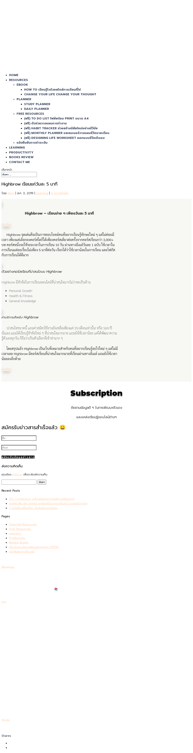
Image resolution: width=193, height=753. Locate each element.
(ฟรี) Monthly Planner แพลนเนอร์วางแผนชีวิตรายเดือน (66, 133)
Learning (42, 193)
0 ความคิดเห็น (60, 193)
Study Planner (37, 104)
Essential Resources (23, 525)
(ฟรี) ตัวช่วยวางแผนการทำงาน (45, 123)
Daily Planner (36, 109)
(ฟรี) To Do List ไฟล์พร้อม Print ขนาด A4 (56, 118)
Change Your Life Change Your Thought (60, 94)
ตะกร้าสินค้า (16, 638)
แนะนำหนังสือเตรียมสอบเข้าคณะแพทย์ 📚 (33, 589)
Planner (24, 99)
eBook (22, 84)
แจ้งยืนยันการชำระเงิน (32, 142)
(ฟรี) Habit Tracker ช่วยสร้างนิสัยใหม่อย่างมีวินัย (61, 128)
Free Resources (30, 114)
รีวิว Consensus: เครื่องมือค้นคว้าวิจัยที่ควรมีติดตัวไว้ (41, 499)
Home (13, 610)
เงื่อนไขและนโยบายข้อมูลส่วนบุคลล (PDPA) (34, 547)
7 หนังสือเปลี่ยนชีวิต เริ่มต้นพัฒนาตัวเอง (33, 508)
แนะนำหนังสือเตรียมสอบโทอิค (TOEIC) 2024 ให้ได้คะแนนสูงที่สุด (47, 594)
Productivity (17, 538)
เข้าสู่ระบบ (16, 475)
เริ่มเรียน (6, 224)
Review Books (18, 543)
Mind (11, 193)
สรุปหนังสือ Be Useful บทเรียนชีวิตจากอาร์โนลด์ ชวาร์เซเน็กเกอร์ (48, 504)
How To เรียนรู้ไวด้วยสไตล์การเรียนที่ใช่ (52, 89)
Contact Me (19, 162)
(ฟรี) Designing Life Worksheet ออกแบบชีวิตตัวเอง (64, 138)
